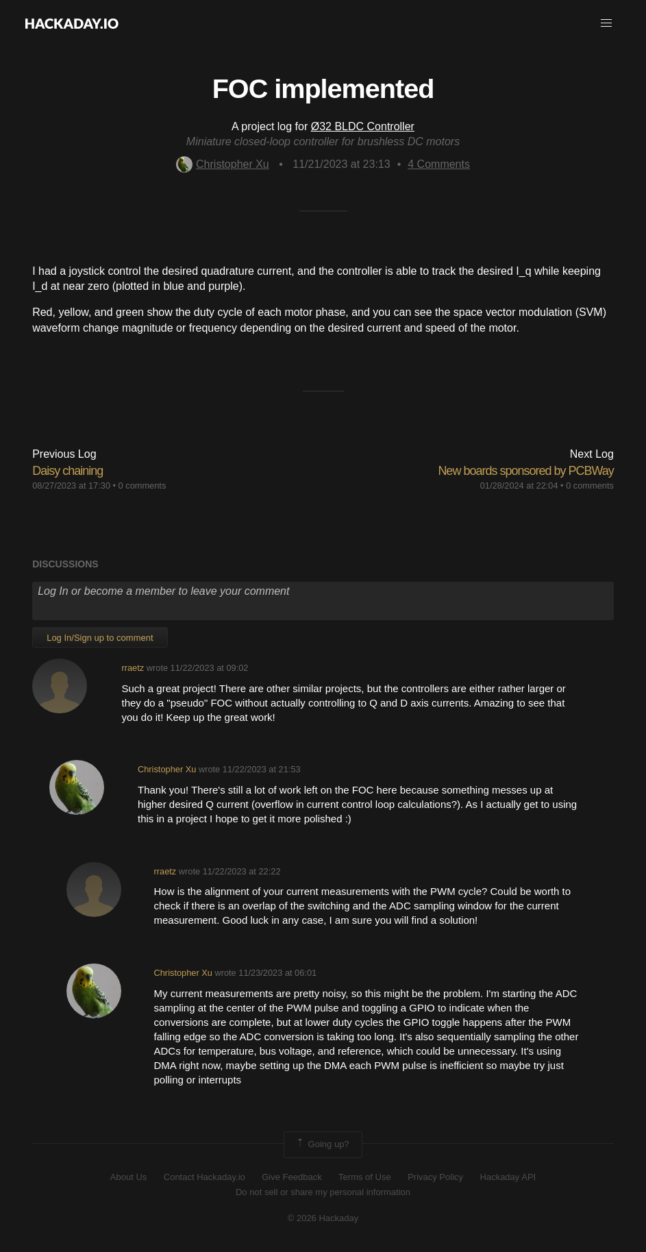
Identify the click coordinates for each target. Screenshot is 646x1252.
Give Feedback (291, 1177)
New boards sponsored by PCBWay (525, 471)
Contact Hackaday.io (204, 1177)
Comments (439, 164)
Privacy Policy (435, 1177)
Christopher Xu (222, 164)
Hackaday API (508, 1177)
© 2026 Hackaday (323, 1218)
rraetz (132, 668)
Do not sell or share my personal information (323, 1192)
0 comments (142, 485)
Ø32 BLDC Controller (362, 126)
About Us (128, 1177)
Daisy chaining (67, 471)
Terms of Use (364, 1177)
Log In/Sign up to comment (100, 638)
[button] (606, 23)
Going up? (322, 1144)
